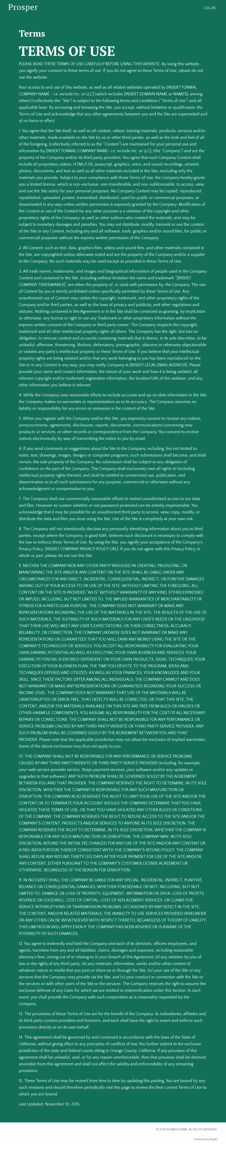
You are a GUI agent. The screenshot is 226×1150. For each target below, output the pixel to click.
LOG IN (210, 8)
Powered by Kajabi (206, 1139)
